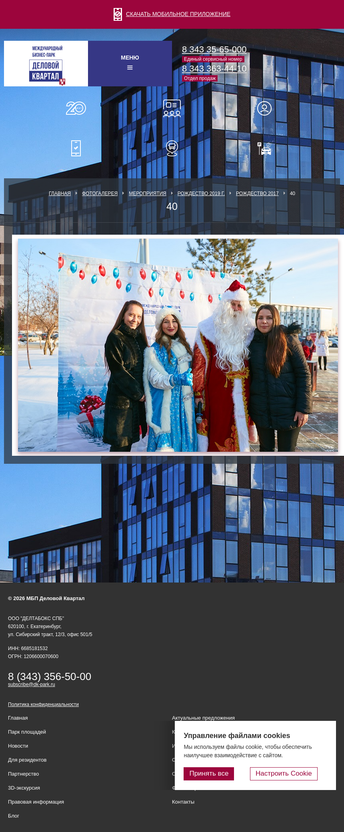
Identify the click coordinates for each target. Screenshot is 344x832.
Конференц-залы (172, 108)
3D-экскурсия (24, 788)
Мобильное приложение (76, 148)
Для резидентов (268, 108)
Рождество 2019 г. (201, 193)
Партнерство (23, 774)
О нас (76, 108)
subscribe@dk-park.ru (31, 684)
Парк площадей (27, 732)
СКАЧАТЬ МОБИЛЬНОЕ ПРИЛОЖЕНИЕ (172, 14)
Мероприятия (147, 193)
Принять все (229, 775)
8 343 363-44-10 (214, 69)
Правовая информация (36, 802)
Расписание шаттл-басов (172, 148)
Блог (13, 816)
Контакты (183, 802)
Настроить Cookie (294, 775)
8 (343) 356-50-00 (49, 676)
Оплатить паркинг (268, 148)
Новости (18, 746)
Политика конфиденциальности (43, 704)
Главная (60, 193)
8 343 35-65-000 (214, 49)
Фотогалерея (100, 193)
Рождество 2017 (257, 193)
